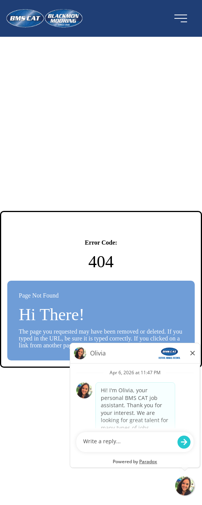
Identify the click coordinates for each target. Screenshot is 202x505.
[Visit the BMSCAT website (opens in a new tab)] (68, 18)
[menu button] (180, 18)
